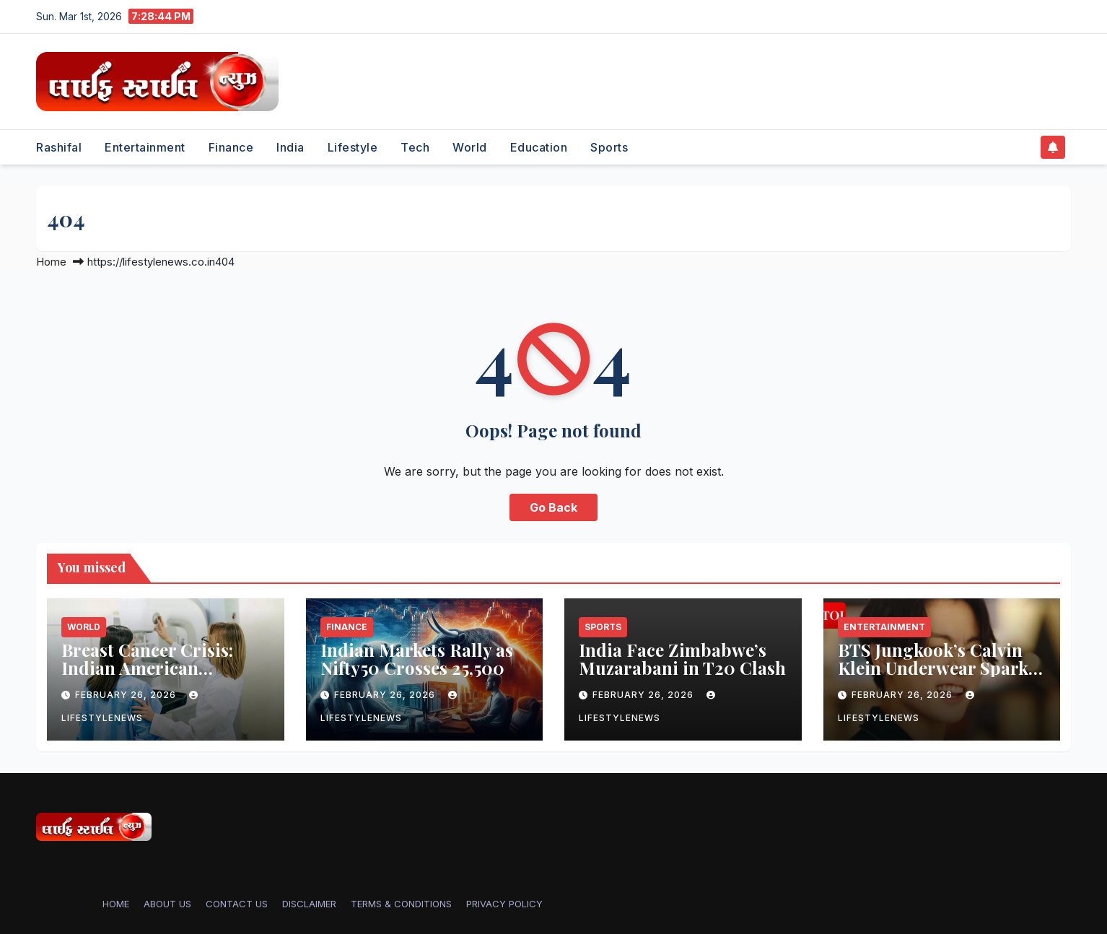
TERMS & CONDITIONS (401, 903)
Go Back (553, 507)
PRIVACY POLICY (504, 903)
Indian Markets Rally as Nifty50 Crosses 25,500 (416, 658)
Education (539, 147)
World (469, 147)
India (290, 147)
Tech (415, 147)
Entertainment (145, 147)
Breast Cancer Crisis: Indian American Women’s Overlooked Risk (147, 676)
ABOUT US (167, 903)
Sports (609, 147)
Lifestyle (353, 147)
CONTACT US (237, 903)
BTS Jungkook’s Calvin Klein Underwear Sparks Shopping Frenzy (937, 667)
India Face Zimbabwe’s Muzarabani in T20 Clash (682, 658)
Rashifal (59, 147)
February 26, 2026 (127, 694)
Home (51, 262)
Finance (231, 147)
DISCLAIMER (309, 903)
